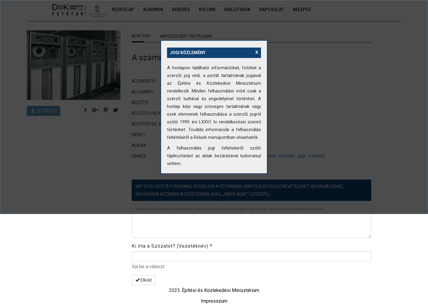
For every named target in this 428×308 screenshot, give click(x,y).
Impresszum (214, 301)
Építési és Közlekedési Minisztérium (220, 290)
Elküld (144, 280)
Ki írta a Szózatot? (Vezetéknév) (172, 246)
